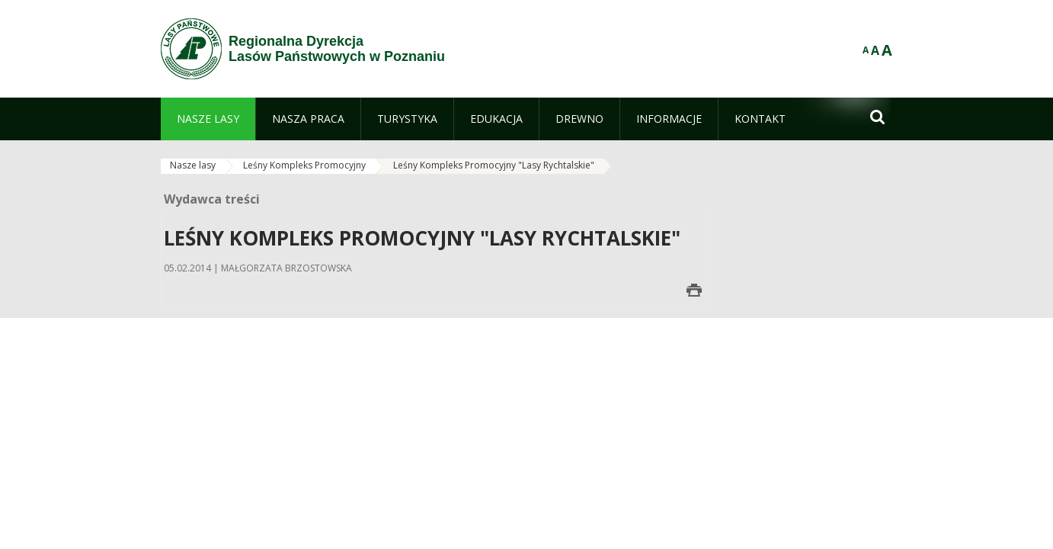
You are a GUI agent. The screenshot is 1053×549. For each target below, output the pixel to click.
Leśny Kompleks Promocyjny (304, 165)
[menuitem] (208, 119)
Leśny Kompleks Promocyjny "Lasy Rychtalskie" (493, 165)
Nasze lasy (193, 165)
